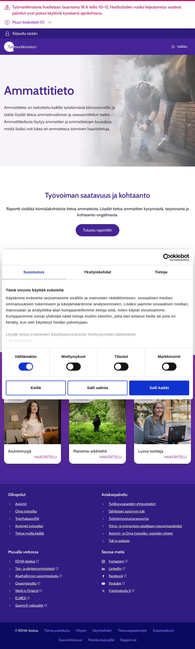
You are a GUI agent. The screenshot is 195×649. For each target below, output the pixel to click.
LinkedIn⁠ (117, 568)
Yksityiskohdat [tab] (97, 272)
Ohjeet (81, 630)
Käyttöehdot (102, 630)
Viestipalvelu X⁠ (122, 590)
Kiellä (36, 388)
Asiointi (21, 504)
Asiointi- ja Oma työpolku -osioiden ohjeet (141, 533)
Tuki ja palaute (119, 540)
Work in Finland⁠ (28, 590)
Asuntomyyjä (19, 451)
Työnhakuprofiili (27, 518)
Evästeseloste (163, 630)
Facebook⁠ (118, 576)
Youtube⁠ (117, 583)
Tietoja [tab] (161, 272)
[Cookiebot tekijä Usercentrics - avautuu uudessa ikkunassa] (167, 257)
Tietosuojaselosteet (132, 630)
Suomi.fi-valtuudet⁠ (31, 605)
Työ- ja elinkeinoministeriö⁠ (37, 568)
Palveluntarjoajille (101, 640)
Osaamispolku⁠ (28, 583)
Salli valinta (97, 388)
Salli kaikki (159, 388)
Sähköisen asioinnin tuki (127, 511)
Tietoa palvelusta (57, 630)
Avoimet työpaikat (29, 526)
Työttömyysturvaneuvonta (129, 518)
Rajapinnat (128, 640)
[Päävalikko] (182, 47)
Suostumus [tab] (33, 272)
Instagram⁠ (118, 561)
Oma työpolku (26, 511)
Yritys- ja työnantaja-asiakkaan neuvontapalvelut (145, 526)
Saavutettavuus (70, 640)
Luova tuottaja (150, 451)
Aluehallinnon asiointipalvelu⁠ (38, 576)
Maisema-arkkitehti (90, 451)
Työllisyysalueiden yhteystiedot (132, 504)
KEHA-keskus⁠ (27, 561)
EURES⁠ (22, 598)
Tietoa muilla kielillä (29, 533)
